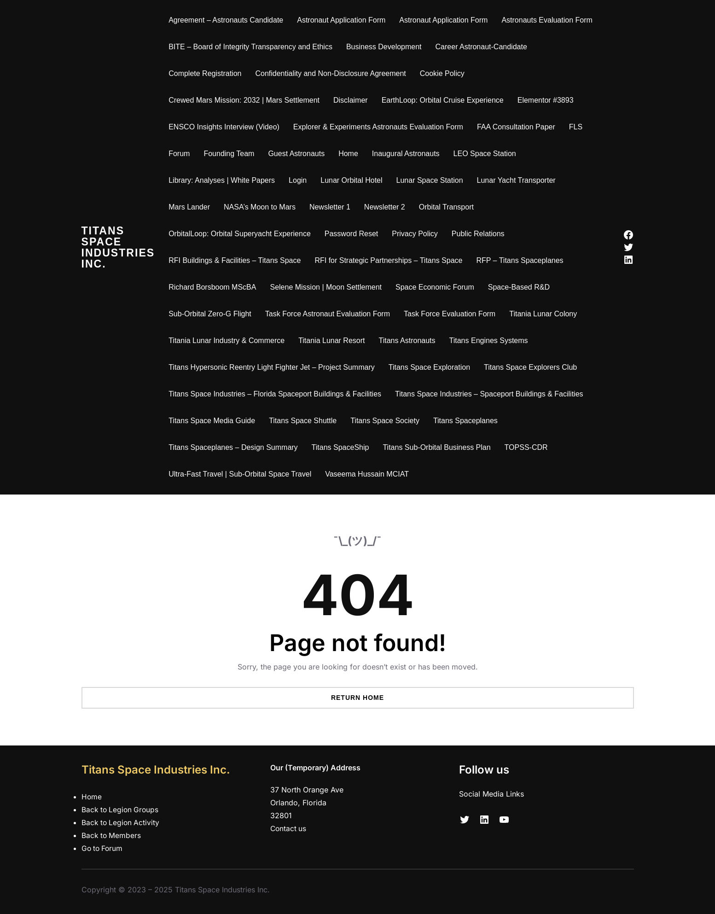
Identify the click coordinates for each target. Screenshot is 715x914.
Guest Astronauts (299, 153)
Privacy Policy (418, 234)
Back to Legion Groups (121, 809)
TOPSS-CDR (528, 447)
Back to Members (111, 835)
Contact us (289, 828)
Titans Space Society (387, 421)
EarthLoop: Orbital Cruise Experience (445, 100)
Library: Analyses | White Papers (224, 180)
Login (300, 180)
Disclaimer (353, 100)
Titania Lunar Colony (546, 314)
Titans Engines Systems (491, 340)
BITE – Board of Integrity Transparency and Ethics (253, 47)
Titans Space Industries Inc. (119, 247)
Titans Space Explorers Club (533, 367)
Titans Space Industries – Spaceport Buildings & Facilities (492, 394)
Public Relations (480, 234)
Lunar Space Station (432, 180)
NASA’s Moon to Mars (262, 207)
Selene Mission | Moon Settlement (328, 287)
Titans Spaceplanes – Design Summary (235, 447)
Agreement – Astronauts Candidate (228, 20)
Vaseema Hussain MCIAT (370, 474)
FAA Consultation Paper (519, 127)
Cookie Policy (444, 73)
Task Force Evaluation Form (452, 314)
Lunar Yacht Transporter (518, 180)
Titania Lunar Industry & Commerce (229, 340)
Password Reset (354, 234)
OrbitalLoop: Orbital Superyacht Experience (242, 234)
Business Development (386, 47)
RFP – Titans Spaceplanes (522, 260)
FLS (578, 127)
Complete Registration (207, 73)
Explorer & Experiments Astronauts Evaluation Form (381, 127)
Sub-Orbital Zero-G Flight (212, 314)
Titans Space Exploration (431, 367)
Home (351, 153)
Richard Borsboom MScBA (215, 287)
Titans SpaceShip (343, 447)
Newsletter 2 (387, 207)
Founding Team (231, 153)
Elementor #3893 (548, 100)
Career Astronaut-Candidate (483, 47)
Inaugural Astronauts (408, 153)
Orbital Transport (448, 207)
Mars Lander (192, 207)
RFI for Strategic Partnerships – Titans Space (391, 260)
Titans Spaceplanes (468, 421)
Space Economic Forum (437, 287)
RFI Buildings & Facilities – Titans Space (237, 260)
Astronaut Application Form (344, 20)
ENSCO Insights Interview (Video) (226, 127)
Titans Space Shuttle (305, 421)
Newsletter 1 (332, 207)
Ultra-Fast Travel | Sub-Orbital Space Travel (242, 474)
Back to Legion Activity (121, 822)
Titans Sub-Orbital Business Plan (439, 447)
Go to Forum (103, 848)
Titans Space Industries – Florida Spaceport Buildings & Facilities (277, 394)
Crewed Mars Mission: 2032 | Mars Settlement (246, 100)
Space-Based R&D (521, 287)
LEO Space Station (487, 153)
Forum (181, 153)
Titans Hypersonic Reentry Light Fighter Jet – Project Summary (274, 367)
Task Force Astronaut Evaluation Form (329, 314)
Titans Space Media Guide (214, 421)
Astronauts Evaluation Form (549, 20)
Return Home (357, 697)
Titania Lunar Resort (334, 340)
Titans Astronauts (409, 340)
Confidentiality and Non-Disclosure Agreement (333, 73)
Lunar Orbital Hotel (354, 180)
